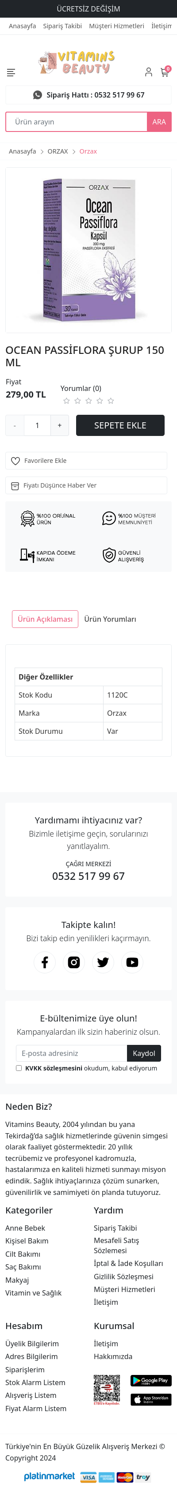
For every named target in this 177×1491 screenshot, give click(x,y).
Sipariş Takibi (115, 1228)
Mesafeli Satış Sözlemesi (116, 1245)
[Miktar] (37, 425)
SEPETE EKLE (120, 425)
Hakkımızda (113, 1356)
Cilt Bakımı (22, 1254)
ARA (159, 122)
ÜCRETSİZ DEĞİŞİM (88, 9)
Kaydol (144, 1053)
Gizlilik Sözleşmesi (124, 1276)
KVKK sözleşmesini (53, 1068)
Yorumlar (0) (81, 388)
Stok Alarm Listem (35, 1382)
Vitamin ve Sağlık (33, 1293)
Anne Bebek (25, 1228)
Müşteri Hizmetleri (124, 1289)
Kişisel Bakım (27, 1241)
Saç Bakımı (23, 1267)
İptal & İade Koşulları (128, 1263)
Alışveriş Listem (31, 1395)
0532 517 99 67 (88, 876)
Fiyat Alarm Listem (36, 1408)
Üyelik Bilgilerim (32, 1343)
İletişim (106, 1302)
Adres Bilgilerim (31, 1356)
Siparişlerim (25, 1370)
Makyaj (17, 1280)
